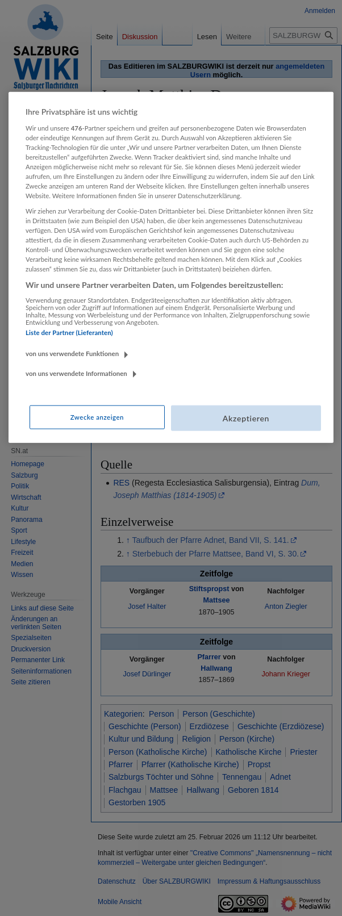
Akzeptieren (246, 418)
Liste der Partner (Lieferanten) (69, 332)
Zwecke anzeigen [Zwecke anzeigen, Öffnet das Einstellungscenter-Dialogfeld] (97, 416)
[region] (171, 267)
